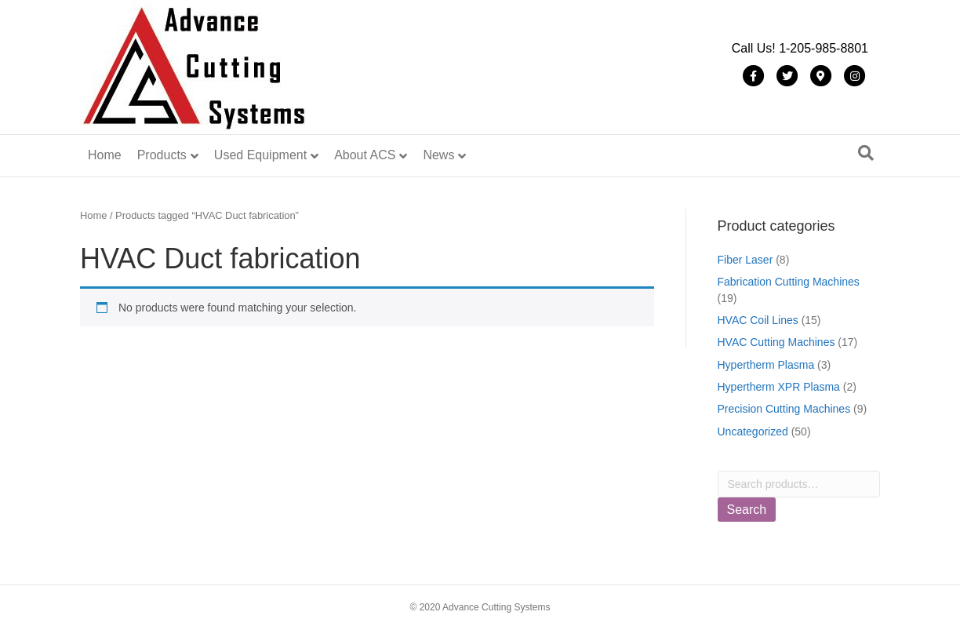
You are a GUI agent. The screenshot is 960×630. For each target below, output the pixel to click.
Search (747, 509)
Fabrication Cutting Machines (789, 281)
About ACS (364, 155)
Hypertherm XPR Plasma (779, 387)
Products (162, 155)
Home (105, 155)
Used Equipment (260, 155)
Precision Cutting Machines (784, 408)
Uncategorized (753, 431)
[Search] (866, 153)
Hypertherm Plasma (766, 365)
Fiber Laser (745, 259)
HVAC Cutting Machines (776, 342)
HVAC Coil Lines (758, 320)
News (438, 155)
